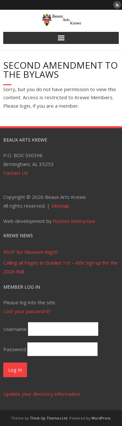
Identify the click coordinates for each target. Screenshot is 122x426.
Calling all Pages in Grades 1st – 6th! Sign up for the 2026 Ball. (60, 267)
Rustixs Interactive (74, 221)
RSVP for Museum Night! (30, 252)
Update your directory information (41, 394)
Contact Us (15, 173)
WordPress (100, 418)
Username (15, 329)
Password (14, 349)
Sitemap (60, 205)
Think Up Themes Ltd (48, 418)
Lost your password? (27, 311)
